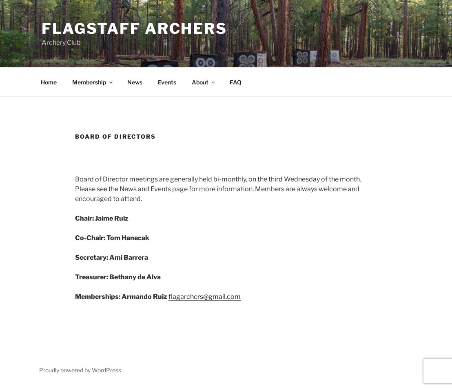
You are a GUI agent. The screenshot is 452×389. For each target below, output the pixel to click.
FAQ (236, 82)
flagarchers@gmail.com (204, 297)
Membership (93, 82)
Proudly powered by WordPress (80, 370)
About (204, 82)
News (134, 82)
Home (49, 82)
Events (167, 82)
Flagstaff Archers (134, 29)
